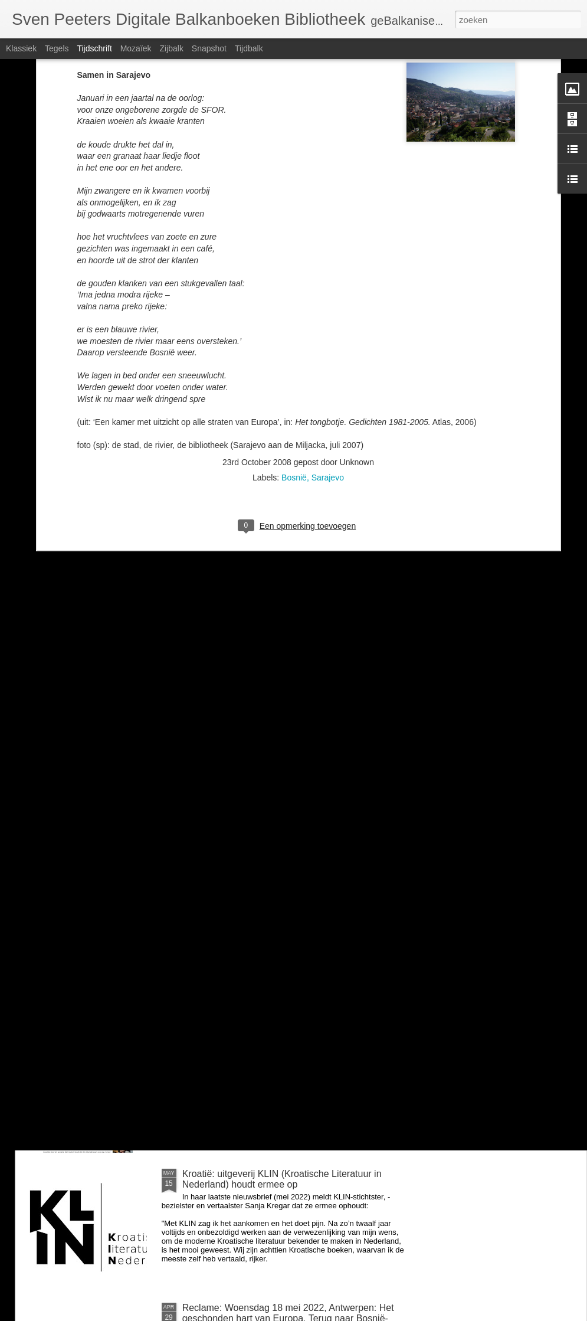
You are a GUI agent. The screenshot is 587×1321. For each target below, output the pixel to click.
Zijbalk (171, 48)
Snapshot (209, 48)
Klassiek (21, 48)
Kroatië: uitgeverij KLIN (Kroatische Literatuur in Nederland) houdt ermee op (282, 1179)
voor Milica (204, 906)
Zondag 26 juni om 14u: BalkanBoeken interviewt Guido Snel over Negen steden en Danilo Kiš (285, 1045)
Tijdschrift (94, 48)
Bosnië (294, 326)
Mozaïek (136, 48)
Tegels (56, 48)
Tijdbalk (249, 48)
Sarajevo (327, 326)
